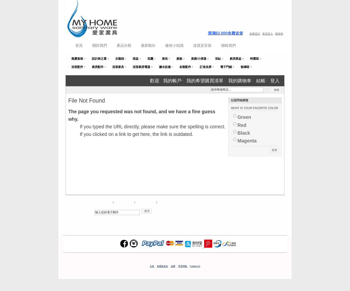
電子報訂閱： (79, 212)
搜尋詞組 (124, 202)
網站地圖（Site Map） (89, 202)
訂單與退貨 (170, 202)
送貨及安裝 (202, 45)
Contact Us (195, 266)
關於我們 (99, 45)
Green (244, 117)
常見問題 (182, 266)
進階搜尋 (146, 202)
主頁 (152, 266)
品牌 (173, 266)
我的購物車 (239, 80)
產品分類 (124, 45)
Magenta (247, 140)
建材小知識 (174, 45)
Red (241, 125)
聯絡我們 (228, 45)
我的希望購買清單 (204, 80)
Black (243, 133)
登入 (275, 80)
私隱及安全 (162, 266)
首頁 (79, 45)
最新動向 (148, 45)
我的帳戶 (172, 80)
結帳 (260, 80)
